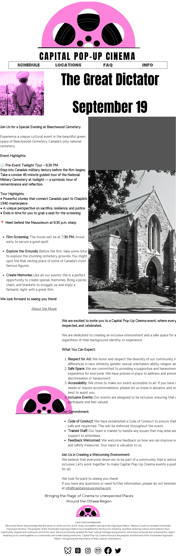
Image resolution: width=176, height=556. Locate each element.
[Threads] (78, 550)
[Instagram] (88, 550)
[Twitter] (118, 550)
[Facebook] (108, 550)
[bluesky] (67, 550)
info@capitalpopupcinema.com (88, 488)
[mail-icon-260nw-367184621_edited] (98, 550)
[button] (147, 65)
